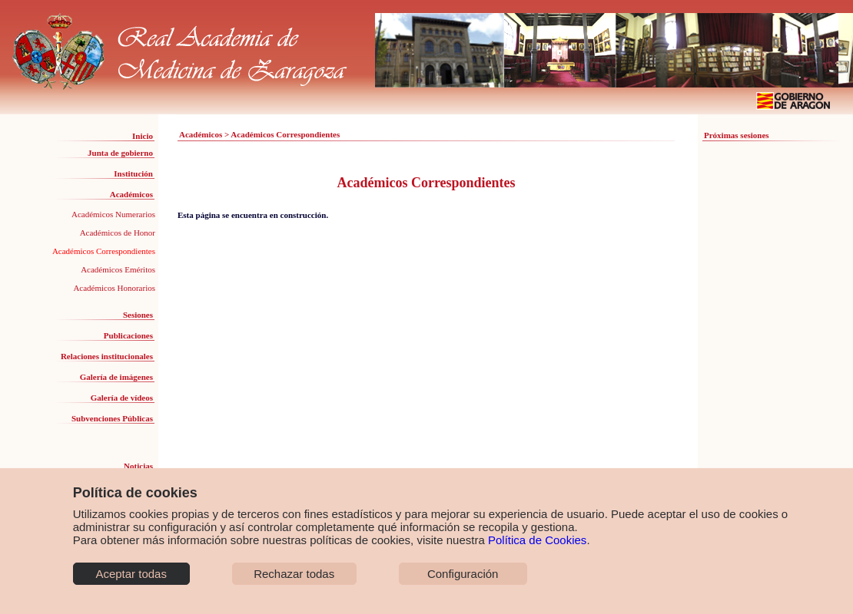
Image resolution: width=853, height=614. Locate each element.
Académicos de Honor (117, 232)
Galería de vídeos (122, 397)
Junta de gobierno (120, 152)
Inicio (142, 135)
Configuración (463, 573)
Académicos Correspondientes (103, 251)
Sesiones (138, 314)
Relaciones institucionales (107, 356)
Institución (133, 173)
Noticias (138, 465)
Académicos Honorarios (114, 287)
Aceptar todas (131, 573)
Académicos (131, 194)
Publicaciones (128, 335)
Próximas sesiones (736, 135)
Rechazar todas (294, 573)
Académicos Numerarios (113, 214)
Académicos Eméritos (118, 269)
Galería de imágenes (116, 376)
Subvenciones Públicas (112, 418)
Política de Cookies (537, 539)
